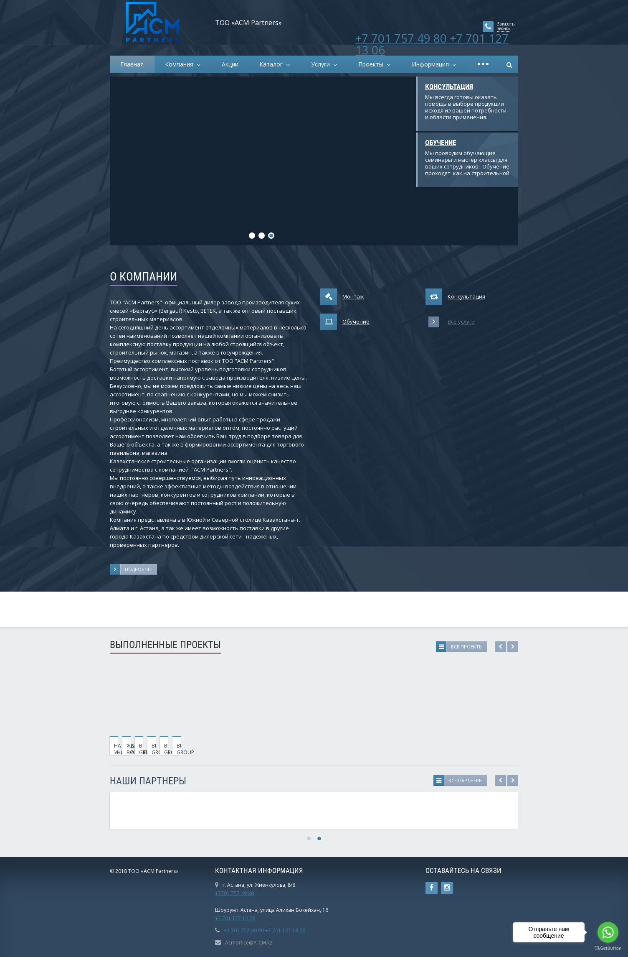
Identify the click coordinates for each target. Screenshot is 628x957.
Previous (500, 646)
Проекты (372, 64)
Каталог (272, 64)
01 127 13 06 (240, 918)
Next (512, 646)
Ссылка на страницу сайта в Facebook (431, 887)
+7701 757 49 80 (234, 893)
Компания (181, 64)
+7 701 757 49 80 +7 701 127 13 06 (432, 44)
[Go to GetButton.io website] (608, 948)
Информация (432, 64)
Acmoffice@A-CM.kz (248, 942)
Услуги (322, 64)
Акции (230, 64)
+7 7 (220, 918)
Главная (132, 64)
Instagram (447, 887)
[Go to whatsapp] (608, 932)
